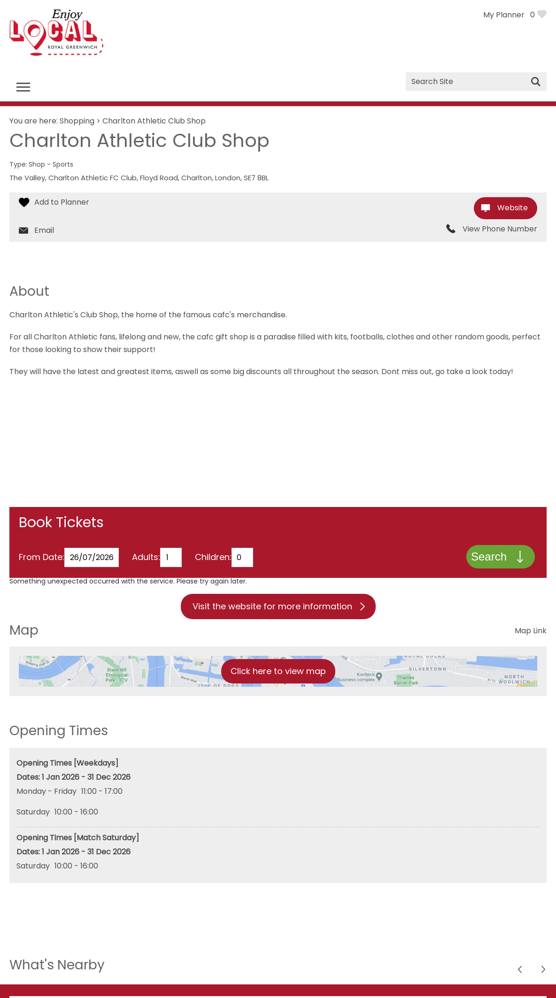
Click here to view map (278, 674)
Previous (544, 973)
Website (512, 207)
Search (487, 558)
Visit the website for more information (272, 609)
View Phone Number (500, 229)
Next (520, 973)
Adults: (146, 560)
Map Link (531, 633)
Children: (213, 560)
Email (44, 230)
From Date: (41, 560)
